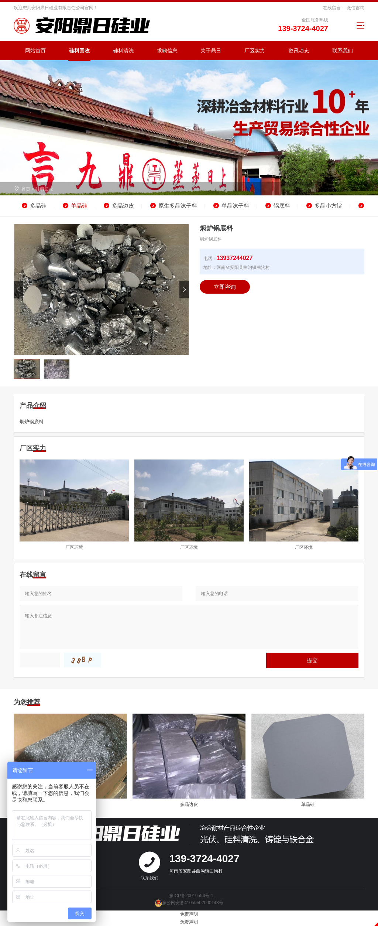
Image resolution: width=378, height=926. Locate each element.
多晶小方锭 (328, 205)
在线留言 (332, 7)
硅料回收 (79, 51)
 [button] (18, 290)
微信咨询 (355, 7)
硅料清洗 (123, 51)
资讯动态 (298, 51)
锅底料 (282, 205)
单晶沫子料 (235, 205)
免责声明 (189, 914)
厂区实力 (254, 51)
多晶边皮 (123, 205)
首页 (25, 189)
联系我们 (342, 51)
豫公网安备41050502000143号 (189, 902)
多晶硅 (38, 205)
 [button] (184, 290)
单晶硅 (79, 205)
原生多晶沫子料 (177, 205)
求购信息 (167, 51)
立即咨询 (225, 287)
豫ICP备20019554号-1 (191, 895)
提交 (312, 660)
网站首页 (35, 51)
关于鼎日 (210, 51)
